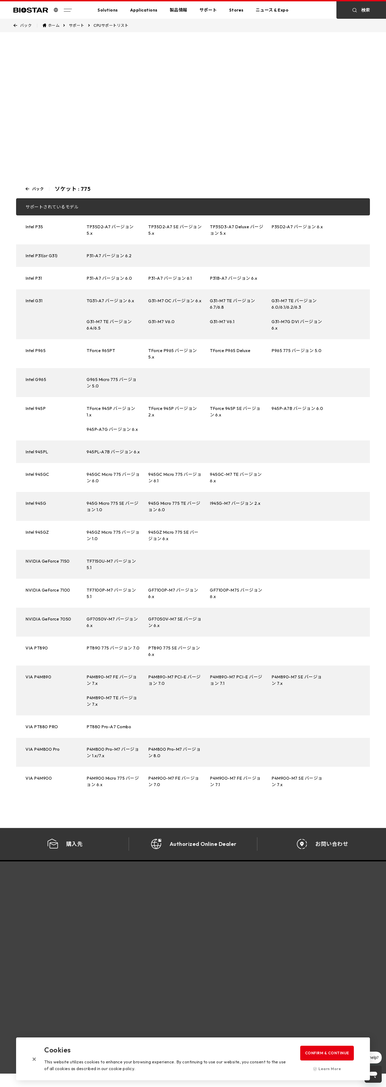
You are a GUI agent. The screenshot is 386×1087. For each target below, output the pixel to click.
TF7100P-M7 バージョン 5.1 (111, 593)
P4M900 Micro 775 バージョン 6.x (113, 781)
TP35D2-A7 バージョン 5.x (110, 230)
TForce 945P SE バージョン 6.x (235, 411)
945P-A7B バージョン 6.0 (297, 408)
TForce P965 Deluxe (230, 350)
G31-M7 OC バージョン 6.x (175, 300)
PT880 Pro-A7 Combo (109, 726)
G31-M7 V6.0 (161, 321)
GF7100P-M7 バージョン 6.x (173, 593)
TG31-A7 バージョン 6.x (110, 300)
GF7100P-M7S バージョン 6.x (236, 593)
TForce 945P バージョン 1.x (111, 411)
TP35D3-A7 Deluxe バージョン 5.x (236, 230)
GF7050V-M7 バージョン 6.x (112, 622)
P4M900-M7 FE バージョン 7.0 (173, 781)
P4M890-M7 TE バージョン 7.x (112, 701)
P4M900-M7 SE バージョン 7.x (297, 781)
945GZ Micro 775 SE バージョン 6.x (173, 535)
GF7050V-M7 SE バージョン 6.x (174, 622)
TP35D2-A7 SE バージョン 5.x (175, 230)
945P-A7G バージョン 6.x (112, 429)
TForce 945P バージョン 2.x (172, 411)
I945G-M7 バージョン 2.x (235, 503)
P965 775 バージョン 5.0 (296, 350)
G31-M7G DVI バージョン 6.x (297, 325)
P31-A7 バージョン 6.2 (109, 255)
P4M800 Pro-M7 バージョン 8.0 (174, 752)
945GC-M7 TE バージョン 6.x (236, 477)
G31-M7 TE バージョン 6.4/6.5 (109, 325)
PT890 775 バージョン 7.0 (113, 648)
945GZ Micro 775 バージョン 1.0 (113, 535)
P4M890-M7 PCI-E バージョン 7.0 (174, 680)
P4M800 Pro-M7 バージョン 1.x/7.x (113, 752)
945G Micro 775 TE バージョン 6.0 (174, 506)
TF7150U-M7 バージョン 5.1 (111, 564)
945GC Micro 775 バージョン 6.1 (174, 477)
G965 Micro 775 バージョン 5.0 (112, 383)
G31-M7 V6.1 (222, 321)
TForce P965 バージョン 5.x (172, 354)
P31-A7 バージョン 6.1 (170, 278)
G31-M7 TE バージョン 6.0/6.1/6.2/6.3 (294, 304)
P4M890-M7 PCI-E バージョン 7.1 (236, 680)
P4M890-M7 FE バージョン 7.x (112, 680)
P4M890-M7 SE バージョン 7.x (297, 680)
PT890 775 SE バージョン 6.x (174, 651)
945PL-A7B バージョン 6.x (113, 451)
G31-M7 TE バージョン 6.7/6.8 (232, 304)
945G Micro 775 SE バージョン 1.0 (113, 506)
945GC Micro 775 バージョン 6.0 (113, 477)
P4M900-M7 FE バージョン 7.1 (235, 781)
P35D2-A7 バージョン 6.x (297, 226)
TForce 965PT (101, 350)
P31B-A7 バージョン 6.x (233, 278)
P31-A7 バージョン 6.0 (109, 278)
